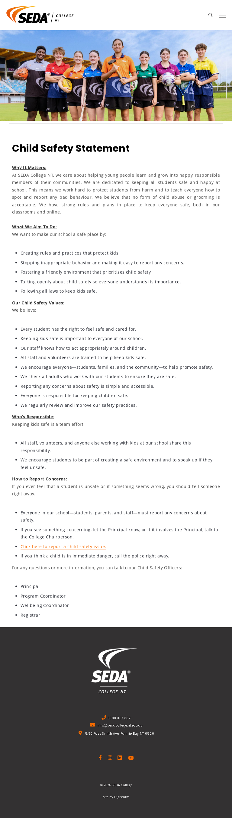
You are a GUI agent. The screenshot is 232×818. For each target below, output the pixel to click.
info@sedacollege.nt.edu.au (120, 726)
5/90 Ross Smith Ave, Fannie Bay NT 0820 (119, 734)
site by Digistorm (116, 796)
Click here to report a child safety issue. (63, 547)
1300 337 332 (119, 719)
